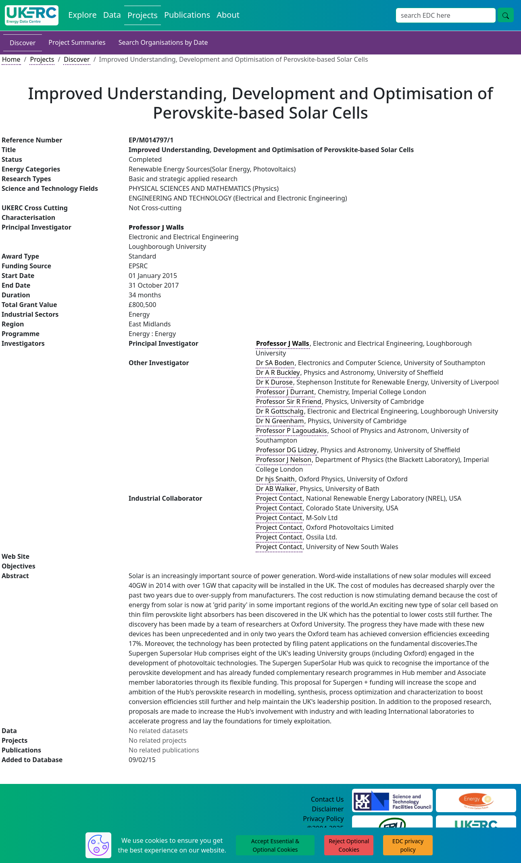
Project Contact (279, 498)
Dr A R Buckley (278, 372)
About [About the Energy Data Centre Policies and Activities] (228, 14)
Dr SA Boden (275, 362)
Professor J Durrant (285, 391)
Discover (22, 42)
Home (11, 59)
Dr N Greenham (280, 420)
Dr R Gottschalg (280, 411)
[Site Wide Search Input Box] (446, 15)
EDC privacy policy (407, 845)
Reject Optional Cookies (349, 845)
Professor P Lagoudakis (291, 430)
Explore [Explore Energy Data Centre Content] (82, 14)
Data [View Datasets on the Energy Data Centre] (112, 14)
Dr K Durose (274, 382)
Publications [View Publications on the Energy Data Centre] (187, 14)
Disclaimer (328, 808)
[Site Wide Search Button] (506, 15)
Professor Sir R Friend (288, 401)
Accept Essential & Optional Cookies (275, 845)
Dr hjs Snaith (275, 478)
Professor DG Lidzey (286, 449)
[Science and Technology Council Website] (392, 799)
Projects (42, 59)
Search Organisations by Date (163, 42)
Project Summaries (76, 42)
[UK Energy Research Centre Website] (476, 826)
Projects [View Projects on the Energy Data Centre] (142, 15)
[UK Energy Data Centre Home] (31, 15)
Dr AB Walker (276, 488)
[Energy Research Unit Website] (392, 826)
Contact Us (327, 799)
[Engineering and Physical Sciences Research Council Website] (476, 799)
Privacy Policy (323, 818)
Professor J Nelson (283, 459)
